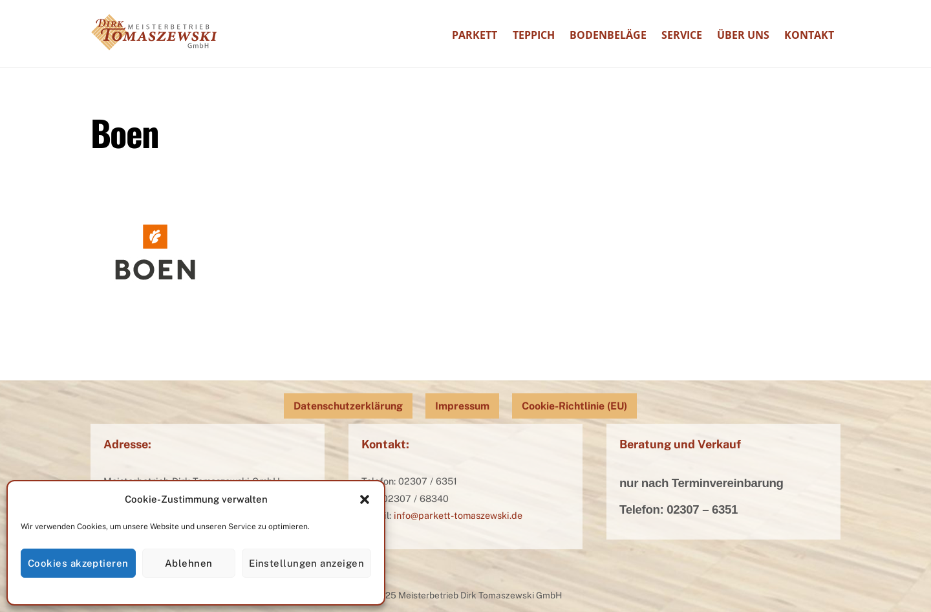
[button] (364, 499)
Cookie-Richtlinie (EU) (574, 406)
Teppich (534, 35)
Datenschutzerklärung (348, 406)
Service (681, 35)
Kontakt (809, 35)
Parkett (474, 35)
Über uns (743, 35)
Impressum (462, 406)
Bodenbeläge (608, 35)
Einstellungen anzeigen (306, 563)
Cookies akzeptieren (78, 563)
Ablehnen (189, 563)
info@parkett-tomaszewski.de (458, 515)
